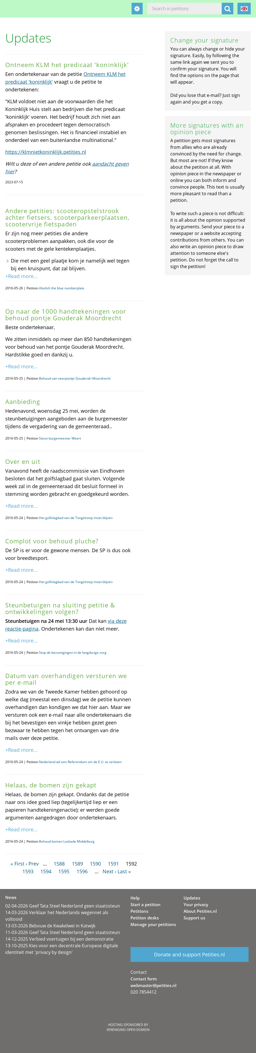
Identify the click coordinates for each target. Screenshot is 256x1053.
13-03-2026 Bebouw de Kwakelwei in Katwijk (50, 926)
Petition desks (144, 917)
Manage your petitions (153, 924)
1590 (95, 863)
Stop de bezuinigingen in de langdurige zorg (72, 652)
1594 (45, 871)
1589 (77, 863)
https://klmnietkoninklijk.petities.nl (45, 152)
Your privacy (196, 904)
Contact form (143, 978)
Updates (192, 898)
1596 (82, 871)
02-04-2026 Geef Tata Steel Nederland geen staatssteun (62, 906)
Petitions (139, 911)
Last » (124, 871)
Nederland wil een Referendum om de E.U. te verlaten (80, 762)
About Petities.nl (200, 911)
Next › (109, 871)
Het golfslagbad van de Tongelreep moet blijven (76, 517)
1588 (59, 863)
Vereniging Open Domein (128, 1029)
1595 (63, 871)
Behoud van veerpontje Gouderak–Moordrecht (75, 378)
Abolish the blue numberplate (61, 288)
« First (17, 863)
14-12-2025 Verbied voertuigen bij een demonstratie (59, 939)
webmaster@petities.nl (153, 985)
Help (135, 898)
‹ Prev (32, 863)
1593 (27, 871)
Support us (194, 917)
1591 (113, 863)
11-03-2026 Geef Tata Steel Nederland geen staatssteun (62, 932)
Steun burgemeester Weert (60, 438)
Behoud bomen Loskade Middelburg (67, 841)
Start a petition (145, 904)
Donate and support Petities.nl (189, 954)
